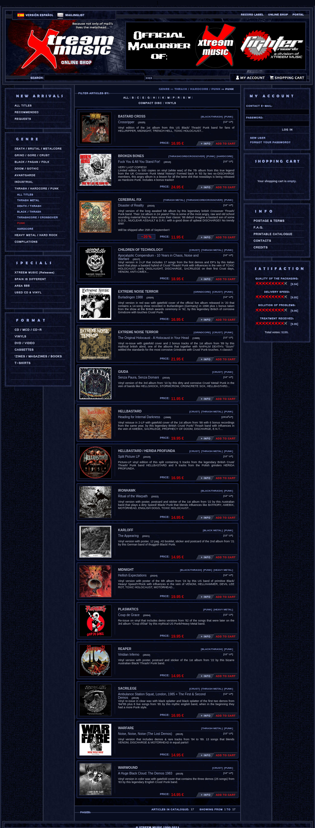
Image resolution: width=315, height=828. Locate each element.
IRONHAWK (127, 490)
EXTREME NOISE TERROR (138, 291)
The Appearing (128, 536)
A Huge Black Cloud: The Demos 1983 (145, 773)
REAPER (125, 649)
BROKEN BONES (131, 156)
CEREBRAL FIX (130, 199)
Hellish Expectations (132, 575)
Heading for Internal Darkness (139, 417)
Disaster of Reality (131, 205)
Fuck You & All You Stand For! (139, 161)
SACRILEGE (127, 688)
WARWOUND (128, 767)
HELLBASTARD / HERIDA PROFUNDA (146, 451)
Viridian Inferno (128, 654)
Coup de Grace (129, 615)
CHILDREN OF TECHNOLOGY (140, 250)
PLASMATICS (128, 609)
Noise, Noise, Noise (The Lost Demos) (145, 734)
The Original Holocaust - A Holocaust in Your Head (153, 338)
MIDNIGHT (126, 569)
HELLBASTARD (130, 411)
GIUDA (123, 371)
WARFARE (126, 728)
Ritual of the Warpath (133, 496)
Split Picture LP (129, 456)
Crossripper (126, 122)
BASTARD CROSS (131, 116)
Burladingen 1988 (130, 297)
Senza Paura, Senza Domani (138, 377)
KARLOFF (125, 530)
